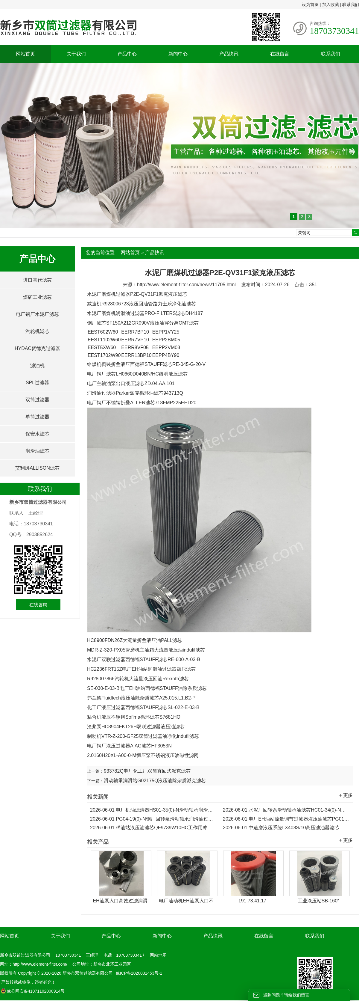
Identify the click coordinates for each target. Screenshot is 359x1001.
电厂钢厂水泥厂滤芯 (37, 314)
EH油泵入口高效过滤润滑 (120, 900)
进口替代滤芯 (37, 280)
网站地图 (158, 955)
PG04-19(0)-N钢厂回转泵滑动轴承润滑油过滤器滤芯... (153, 818)
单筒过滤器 (37, 416)
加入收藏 (330, 4)
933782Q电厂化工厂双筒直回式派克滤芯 (147, 771)
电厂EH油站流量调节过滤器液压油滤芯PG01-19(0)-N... (286, 818)
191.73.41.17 (252, 900)
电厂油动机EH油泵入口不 (186, 900)
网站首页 (25, 53)
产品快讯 (228, 53)
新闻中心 (178, 53)
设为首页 (310, 4)
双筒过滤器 (37, 399)
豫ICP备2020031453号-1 (138, 973)
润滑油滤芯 (37, 450)
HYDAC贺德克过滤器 (37, 348)
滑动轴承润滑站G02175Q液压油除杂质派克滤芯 (155, 780)
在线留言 (279, 53)
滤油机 (37, 365)
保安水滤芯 (37, 433)
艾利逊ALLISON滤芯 (37, 468)
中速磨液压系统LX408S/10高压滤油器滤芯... (283, 827)
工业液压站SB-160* (319, 900)
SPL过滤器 (37, 382)
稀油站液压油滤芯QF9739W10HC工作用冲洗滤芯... (153, 827)
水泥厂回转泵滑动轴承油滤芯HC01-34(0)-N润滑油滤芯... (286, 809)
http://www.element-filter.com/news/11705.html (186, 284)
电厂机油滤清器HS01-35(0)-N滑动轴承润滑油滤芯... (153, 809)
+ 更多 (346, 795)
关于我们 (76, 53)
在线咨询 (38, 604)
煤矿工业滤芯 (37, 297)
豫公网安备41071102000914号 (33, 991)
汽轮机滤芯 (37, 331)
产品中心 (127, 53)
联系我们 (350, 4)
